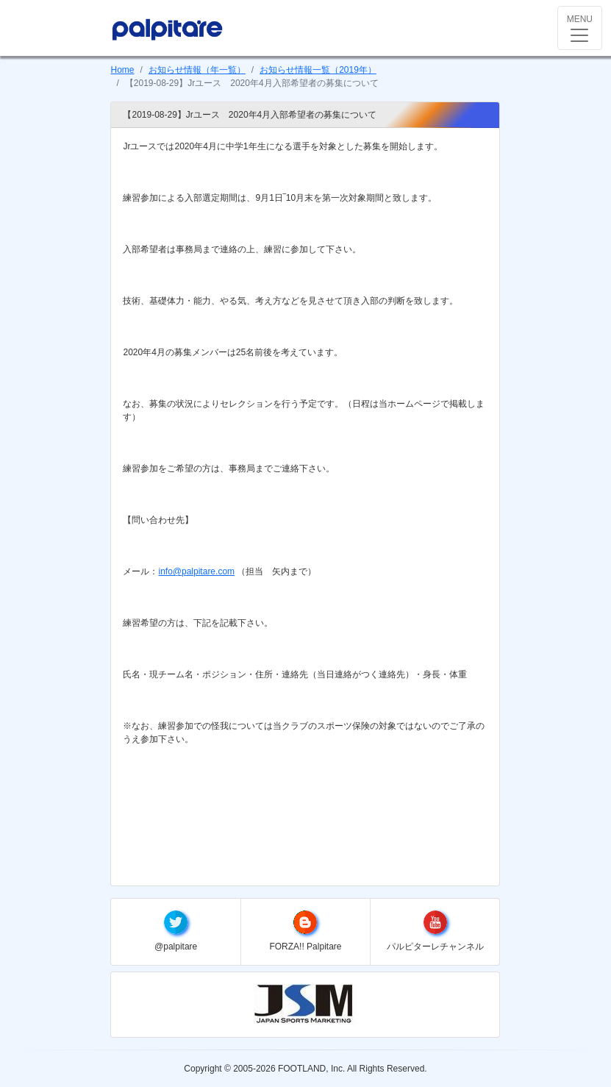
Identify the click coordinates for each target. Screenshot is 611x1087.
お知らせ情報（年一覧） (197, 70)
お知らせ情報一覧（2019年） (318, 70)
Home (122, 70)
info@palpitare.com (196, 571)
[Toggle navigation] (579, 28)
